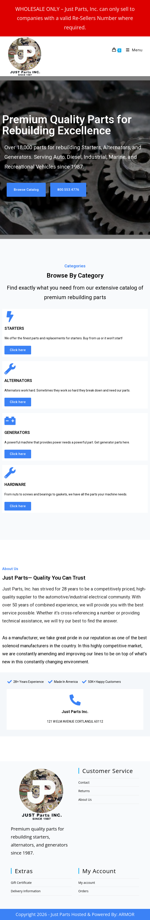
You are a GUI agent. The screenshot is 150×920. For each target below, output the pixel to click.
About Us (85, 799)
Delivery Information (26, 891)
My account (86, 882)
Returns (84, 791)
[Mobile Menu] (133, 49)
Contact (84, 782)
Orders (83, 891)
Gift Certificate (21, 882)
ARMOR (126, 914)
